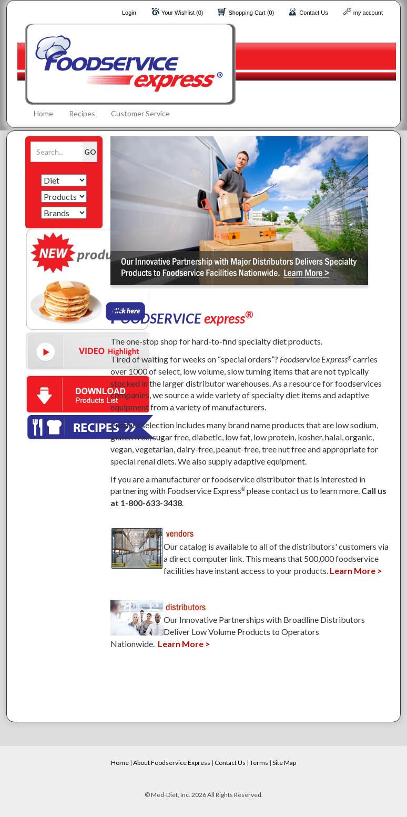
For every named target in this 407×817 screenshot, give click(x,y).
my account (368, 12)
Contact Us (313, 12)
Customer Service (140, 113)
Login (129, 12)
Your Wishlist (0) (182, 12)
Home (43, 113)
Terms (259, 762)
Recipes (82, 113)
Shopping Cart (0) (251, 12)
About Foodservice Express (171, 762)
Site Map (284, 762)
